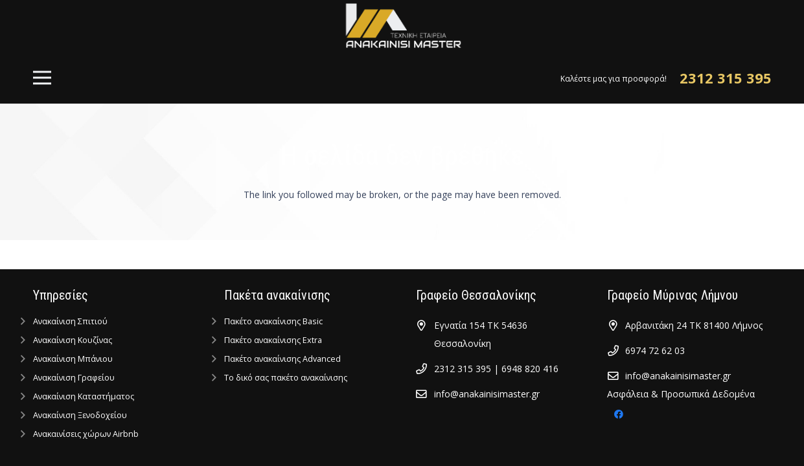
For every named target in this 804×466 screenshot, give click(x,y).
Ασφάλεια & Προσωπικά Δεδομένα (681, 394)
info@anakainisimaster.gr (487, 394)
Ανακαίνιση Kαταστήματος (83, 396)
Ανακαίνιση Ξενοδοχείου (80, 415)
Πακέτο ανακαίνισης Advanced (282, 358)
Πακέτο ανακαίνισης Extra (273, 340)
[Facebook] (618, 414)
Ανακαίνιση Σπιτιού (70, 321)
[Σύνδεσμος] (402, 26)
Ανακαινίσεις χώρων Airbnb (86, 433)
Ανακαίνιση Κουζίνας (72, 340)
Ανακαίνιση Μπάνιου (73, 358)
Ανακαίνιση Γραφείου (74, 377)
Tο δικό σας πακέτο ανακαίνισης (285, 377)
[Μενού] (41, 77)
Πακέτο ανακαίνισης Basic (273, 321)
